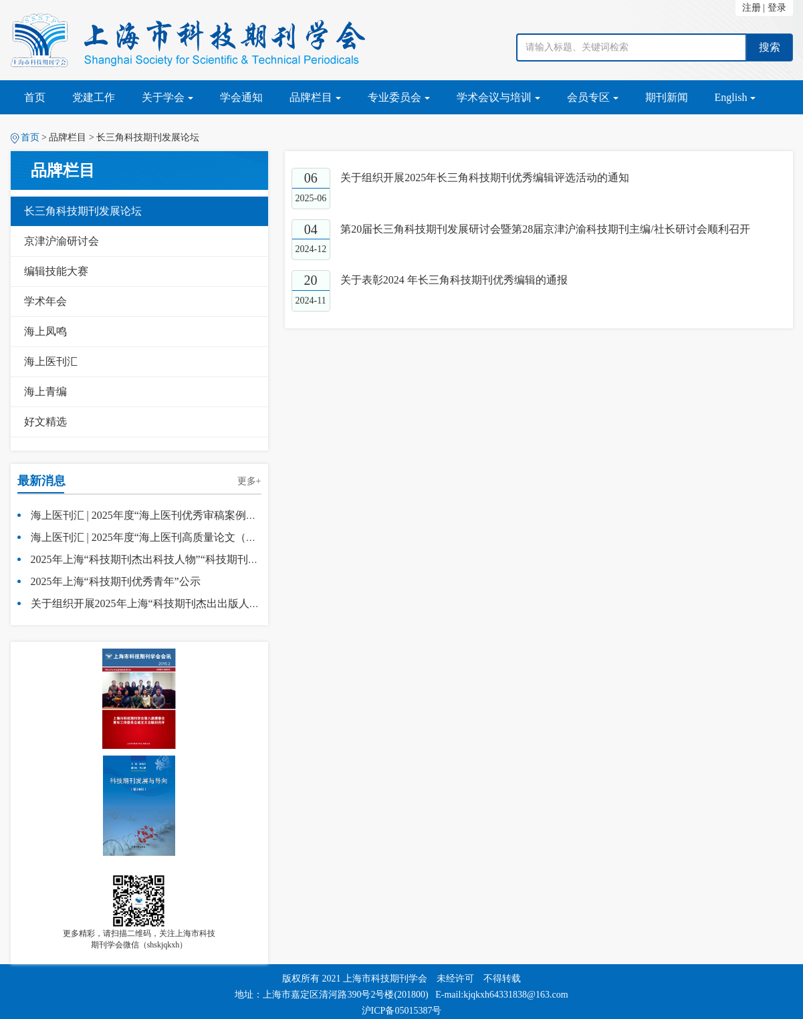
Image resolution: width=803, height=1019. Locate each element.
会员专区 (592, 97)
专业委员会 (399, 97)
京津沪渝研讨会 (61, 241)
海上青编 (45, 391)
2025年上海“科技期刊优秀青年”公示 (116, 581)
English (735, 97)
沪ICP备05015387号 (402, 1011)
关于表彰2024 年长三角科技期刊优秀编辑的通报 (454, 280)
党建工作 (93, 97)
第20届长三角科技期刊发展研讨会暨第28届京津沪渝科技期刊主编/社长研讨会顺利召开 (545, 229)
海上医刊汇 (51, 361)
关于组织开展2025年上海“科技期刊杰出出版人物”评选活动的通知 (185, 603)
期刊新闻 (666, 97)
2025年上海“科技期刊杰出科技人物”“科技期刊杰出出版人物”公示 (184, 559)
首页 (34, 97)
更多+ (249, 481)
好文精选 (45, 421)
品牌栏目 (315, 97)
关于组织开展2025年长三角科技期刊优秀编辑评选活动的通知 (484, 177)
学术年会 (45, 301)
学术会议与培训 (498, 97)
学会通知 (241, 97)
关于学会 (167, 97)
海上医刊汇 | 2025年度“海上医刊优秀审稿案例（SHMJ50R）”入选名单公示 (206, 515)
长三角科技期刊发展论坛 (83, 211)
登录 (777, 8)
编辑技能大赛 (56, 271)
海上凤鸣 (45, 331)
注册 (751, 8)
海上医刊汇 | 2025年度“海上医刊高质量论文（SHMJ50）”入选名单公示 (197, 537)
